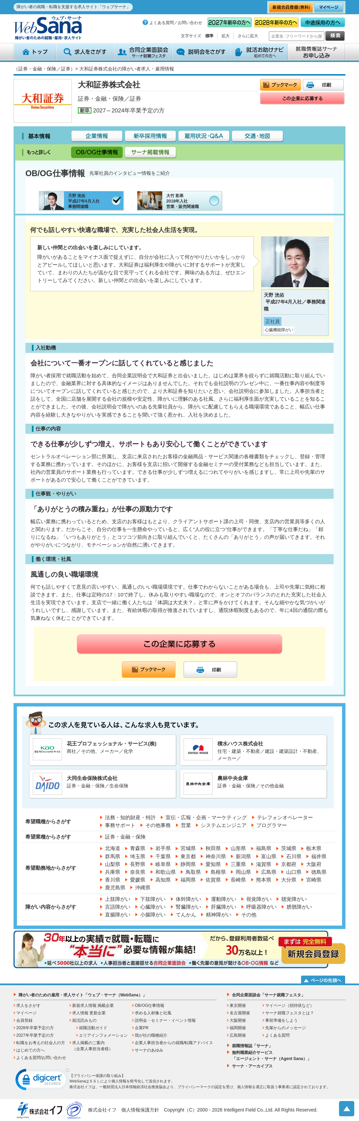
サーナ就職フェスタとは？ (289, 1013)
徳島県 (318, 872)
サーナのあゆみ (149, 1050)
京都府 (288, 864)
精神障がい (218, 914)
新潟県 (243, 856)
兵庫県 (112, 872)
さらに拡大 (248, 36)
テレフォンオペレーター (285, 817)
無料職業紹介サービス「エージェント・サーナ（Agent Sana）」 (271, 1055)
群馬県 (112, 856)
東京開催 (238, 1005)
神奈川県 (216, 856)
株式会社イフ (102, 1110)
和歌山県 (165, 872)
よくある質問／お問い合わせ (175, 22)
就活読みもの (84, 1020)
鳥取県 (193, 872)
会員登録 (24, 1020)
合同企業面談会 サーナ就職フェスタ (143, 52)
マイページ (26, 1013)
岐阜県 (163, 864)
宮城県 (188, 848)
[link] (42, 1081)
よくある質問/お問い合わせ (41, 1057)
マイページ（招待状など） (289, 1005)
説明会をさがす (201, 52)
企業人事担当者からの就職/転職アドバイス (174, 1042)
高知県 (163, 880)
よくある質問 (277, 1035)
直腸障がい (117, 914)
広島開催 (238, 1035)
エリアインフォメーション (103, 1035)
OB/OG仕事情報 (149, 1005)
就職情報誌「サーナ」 (252, 1045)
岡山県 (243, 872)
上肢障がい (117, 899)
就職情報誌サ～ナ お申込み (316, 52)
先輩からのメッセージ (285, 1027)
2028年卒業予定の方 (35, 1027)
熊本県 (263, 880)
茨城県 (288, 848)
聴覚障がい (294, 899)
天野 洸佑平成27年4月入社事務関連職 (69, 200)
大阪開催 (238, 1020)
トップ (35, 52)
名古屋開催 (240, 1013)
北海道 (112, 848)
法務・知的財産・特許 (130, 817)
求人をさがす (85, 52)
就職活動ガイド (93, 1027)
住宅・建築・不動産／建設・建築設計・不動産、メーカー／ (253, 749)
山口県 (293, 872)
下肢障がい (153, 899)
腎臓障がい (188, 907)
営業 (186, 825)
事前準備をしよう (281, 1020)
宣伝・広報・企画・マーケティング (206, 817)
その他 (248, 914)
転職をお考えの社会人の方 (40, 1042)
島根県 (218, 872)
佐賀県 (213, 880)
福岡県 (188, 880)
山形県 (238, 848)
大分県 (288, 880)
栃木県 (313, 848)
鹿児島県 (115, 887)
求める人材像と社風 (153, 1013)
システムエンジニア (224, 825)
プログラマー (271, 825)
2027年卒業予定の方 (35, 1035)
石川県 (293, 856)
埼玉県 (137, 856)
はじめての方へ (30, 1050)
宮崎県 (313, 880)
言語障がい (117, 907)
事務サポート (120, 825)
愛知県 (213, 864)
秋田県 (213, 848)
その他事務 (158, 825)
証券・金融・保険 (125, 837)
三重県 (238, 864)
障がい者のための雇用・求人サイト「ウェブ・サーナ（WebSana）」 (83, 995)
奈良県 (137, 872)
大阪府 (313, 864)
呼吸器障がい (261, 907)
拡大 (225, 36)
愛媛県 (137, 880)
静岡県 (188, 864)
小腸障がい (153, 914)
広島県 (268, 872)
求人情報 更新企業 (89, 1013)
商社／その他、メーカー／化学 (102, 749)
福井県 (318, 856)
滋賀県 (263, 864)
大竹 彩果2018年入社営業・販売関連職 (168, 200)
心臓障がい (153, 907)
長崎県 (238, 880)
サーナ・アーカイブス (252, 1066)
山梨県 (112, 864)
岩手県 (163, 848)
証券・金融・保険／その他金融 (253, 784)
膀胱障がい (299, 907)
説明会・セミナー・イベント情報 (165, 1020)
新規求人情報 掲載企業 (93, 1005)
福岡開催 (238, 1027)
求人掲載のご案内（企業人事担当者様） (92, 1045)
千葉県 (163, 856)
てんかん (186, 914)
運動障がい (223, 899)
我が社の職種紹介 (151, 1035)
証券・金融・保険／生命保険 (102, 784)
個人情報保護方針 (140, 1110)
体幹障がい (188, 899)
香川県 (112, 880)
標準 (209, 36)
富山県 (268, 856)
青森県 (137, 848)
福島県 (263, 848)
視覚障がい (259, 899)
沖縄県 (142, 887)
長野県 (137, 864)
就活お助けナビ (259, 52)
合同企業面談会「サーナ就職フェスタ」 (268, 995)
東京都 (188, 856)
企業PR (142, 1027)
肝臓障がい (223, 907)
